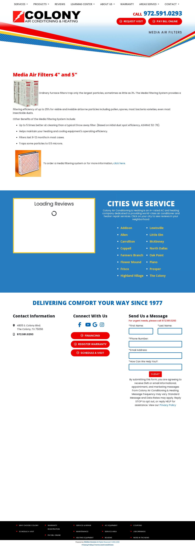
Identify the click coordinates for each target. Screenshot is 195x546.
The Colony (158, 276)
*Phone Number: (138, 338)
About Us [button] (106, 4)
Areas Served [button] (148, 4)
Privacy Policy (168, 405)
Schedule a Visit (26, 531)
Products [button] (40, 4)
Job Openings (139, 531)
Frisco (125, 269)
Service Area (111, 531)
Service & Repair (83, 525)
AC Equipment (111, 525)
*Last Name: (165, 325)
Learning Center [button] (82, 4)
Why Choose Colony (28, 525)
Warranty (127, 4)
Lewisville (157, 228)
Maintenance (82, 531)
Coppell (126, 248)
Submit (155, 374)
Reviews (60, 4)
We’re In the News (141, 537)
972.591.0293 (163, 13)
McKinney (157, 241)
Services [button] (20, 4)
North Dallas (159, 248)
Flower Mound (131, 262)
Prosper (155, 269)
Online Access (90, 542)
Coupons (137, 525)
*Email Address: (138, 350)
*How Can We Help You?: (143, 361)
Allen (124, 235)
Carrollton (128, 241)
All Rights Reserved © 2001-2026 (108, 542)
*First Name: (136, 325)
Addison (126, 228)
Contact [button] (171, 4)
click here (119, 163)
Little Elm (156, 235)
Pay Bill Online (54, 535)
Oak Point (157, 255)
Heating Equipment (84, 537)
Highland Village (132, 276)
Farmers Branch (132, 255)
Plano (154, 262)
